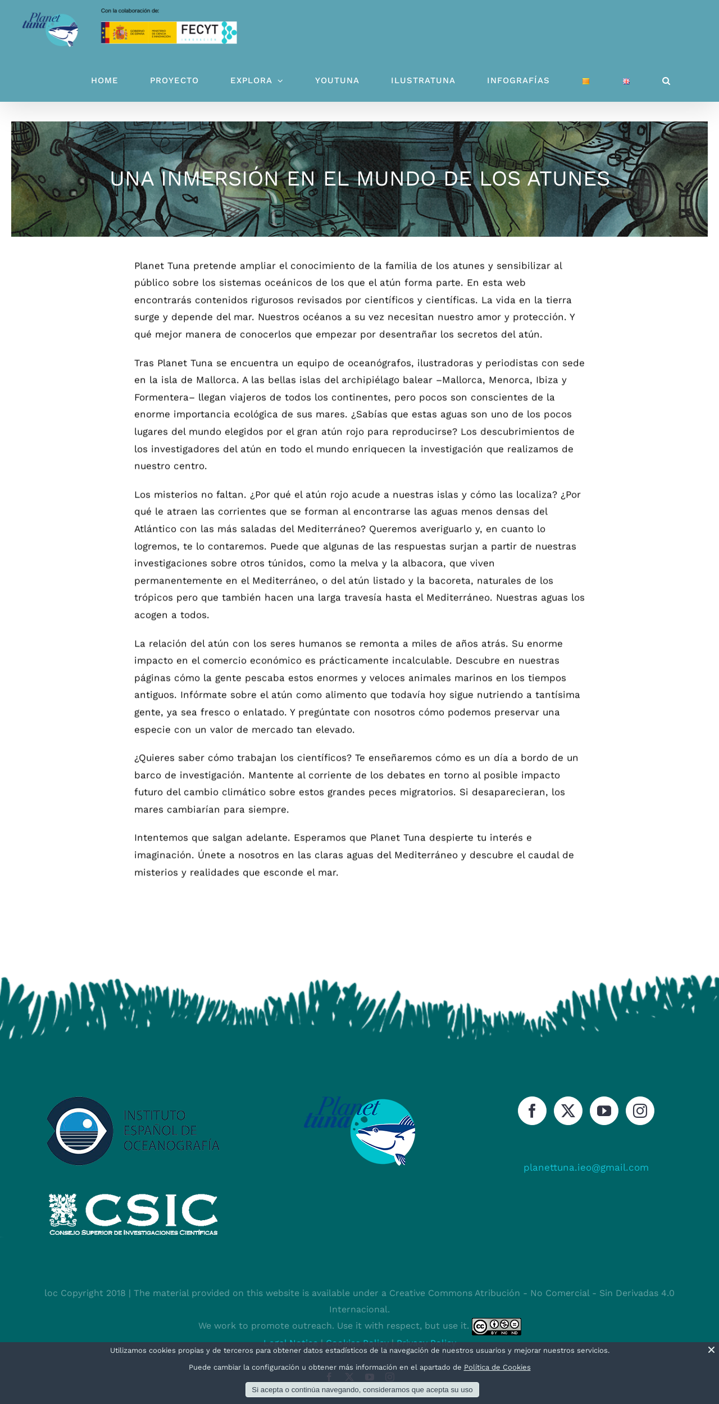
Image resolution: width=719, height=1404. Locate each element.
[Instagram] (640, 1110)
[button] (666, 81)
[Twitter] (568, 1110)
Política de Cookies (497, 1367)
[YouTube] (604, 1110)
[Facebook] (532, 1110)
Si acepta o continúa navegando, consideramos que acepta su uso (362, 1389)
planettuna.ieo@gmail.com (586, 1167)
